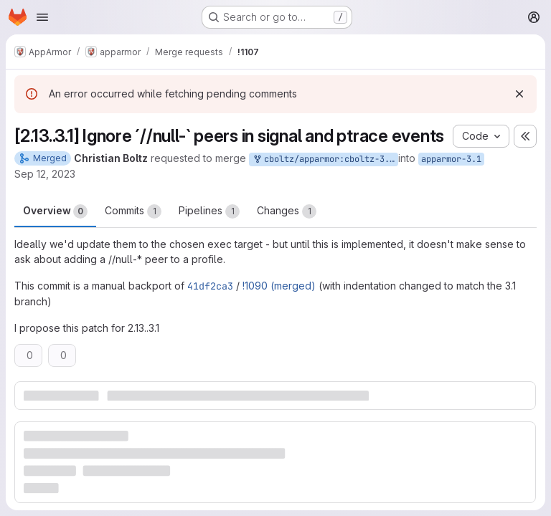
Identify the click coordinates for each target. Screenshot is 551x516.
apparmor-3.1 (451, 159)
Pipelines (209, 211)
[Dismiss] (519, 93)
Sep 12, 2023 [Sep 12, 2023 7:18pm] (44, 174)
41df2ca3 (210, 286)
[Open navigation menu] (42, 17)
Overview (55, 211)
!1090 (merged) (279, 286)
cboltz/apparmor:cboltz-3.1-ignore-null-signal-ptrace (325, 159)
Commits (133, 211)
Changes (286, 211)
